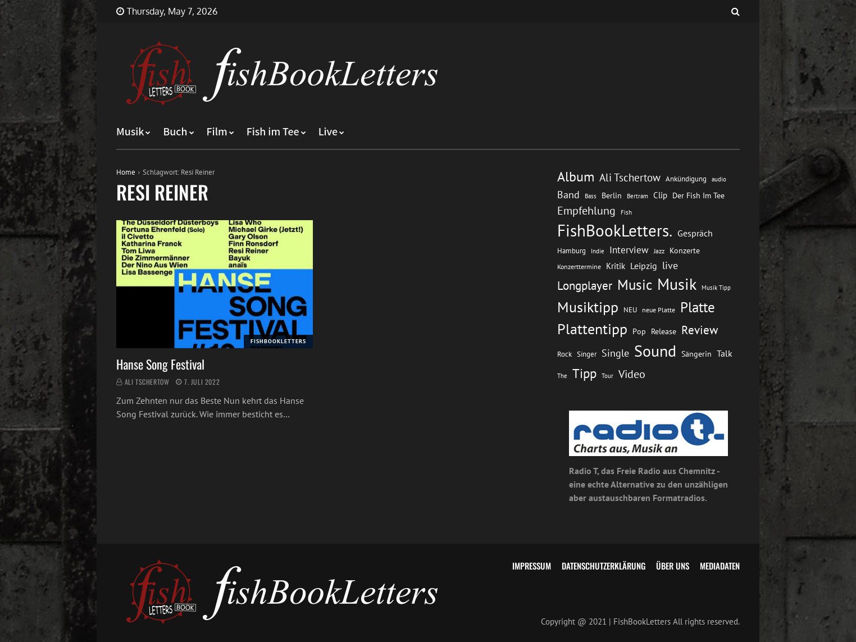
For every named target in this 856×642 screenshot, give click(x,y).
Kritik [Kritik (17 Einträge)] (615, 266)
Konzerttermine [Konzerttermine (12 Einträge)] (579, 266)
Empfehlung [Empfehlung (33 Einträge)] (586, 210)
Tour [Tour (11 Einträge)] (607, 375)
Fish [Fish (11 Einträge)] (626, 212)
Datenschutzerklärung (603, 565)
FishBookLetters (278, 341)
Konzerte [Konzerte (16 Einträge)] (685, 250)
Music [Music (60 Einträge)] (634, 285)
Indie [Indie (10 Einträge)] (597, 251)
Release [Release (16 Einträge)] (663, 331)
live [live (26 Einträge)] (670, 265)
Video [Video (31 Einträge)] (631, 374)
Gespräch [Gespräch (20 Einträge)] (695, 233)
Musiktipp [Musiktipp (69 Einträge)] (587, 307)
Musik (130, 132)
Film (217, 132)
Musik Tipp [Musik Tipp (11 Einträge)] (716, 287)
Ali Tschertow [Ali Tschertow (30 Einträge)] (630, 177)
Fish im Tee (273, 132)
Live (328, 132)
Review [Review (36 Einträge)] (699, 330)
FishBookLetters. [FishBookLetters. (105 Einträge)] (614, 230)
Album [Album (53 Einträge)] (575, 176)
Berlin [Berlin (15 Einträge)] (612, 195)
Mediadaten (720, 565)
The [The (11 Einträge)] (562, 375)
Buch (175, 132)
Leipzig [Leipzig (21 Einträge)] (643, 265)
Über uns (672, 565)
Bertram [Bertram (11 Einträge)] (637, 196)
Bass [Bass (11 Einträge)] (591, 196)
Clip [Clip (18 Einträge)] (660, 195)
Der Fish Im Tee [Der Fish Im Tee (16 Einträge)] (698, 195)
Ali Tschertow (147, 381)
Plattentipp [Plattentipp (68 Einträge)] (592, 329)
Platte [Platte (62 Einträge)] (697, 307)
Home (125, 172)
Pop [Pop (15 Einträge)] (639, 331)
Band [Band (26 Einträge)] (568, 194)
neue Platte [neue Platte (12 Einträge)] (658, 310)
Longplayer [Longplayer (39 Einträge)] (584, 285)
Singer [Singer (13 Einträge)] (587, 354)
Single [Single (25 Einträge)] (615, 353)
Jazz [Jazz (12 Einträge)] (659, 251)
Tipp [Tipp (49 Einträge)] (584, 373)
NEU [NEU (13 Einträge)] (630, 310)
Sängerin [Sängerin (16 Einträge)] (696, 354)
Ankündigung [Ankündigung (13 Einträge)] (686, 179)
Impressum (531, 565)
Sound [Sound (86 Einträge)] (655, 351)
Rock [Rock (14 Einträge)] (564, 354)
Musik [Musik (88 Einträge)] (676, 284)
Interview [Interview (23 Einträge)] (629, 250)
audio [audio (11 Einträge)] (719, 179)
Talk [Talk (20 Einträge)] (724, 353)
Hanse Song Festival (160, 364)
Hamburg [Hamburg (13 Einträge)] (571, 251)
